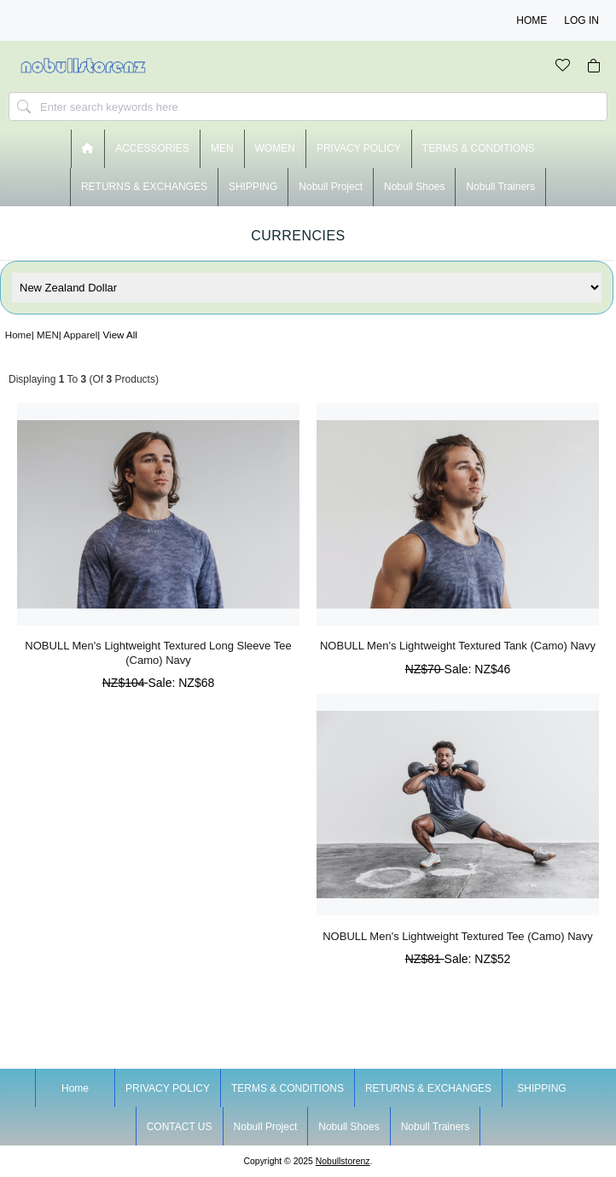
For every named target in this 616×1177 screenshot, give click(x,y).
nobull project (331, 187)
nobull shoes (414, 187)
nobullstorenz (343, 1161)
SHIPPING (253, 187)
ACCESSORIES (152, 148)
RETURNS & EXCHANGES (144, 187)
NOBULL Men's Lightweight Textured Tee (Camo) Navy (458, 936)
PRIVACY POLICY (359, 148)
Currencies (298, 235)
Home (531, 20)
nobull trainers (500, 187)
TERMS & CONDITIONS (478, 148)
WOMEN (275, 148)
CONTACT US (179, 1127)
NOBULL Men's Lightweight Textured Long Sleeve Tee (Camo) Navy (158, 652)
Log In (581, 20)
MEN (48, 334)
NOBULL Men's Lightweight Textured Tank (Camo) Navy (458, 645)
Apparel (80, 334)
